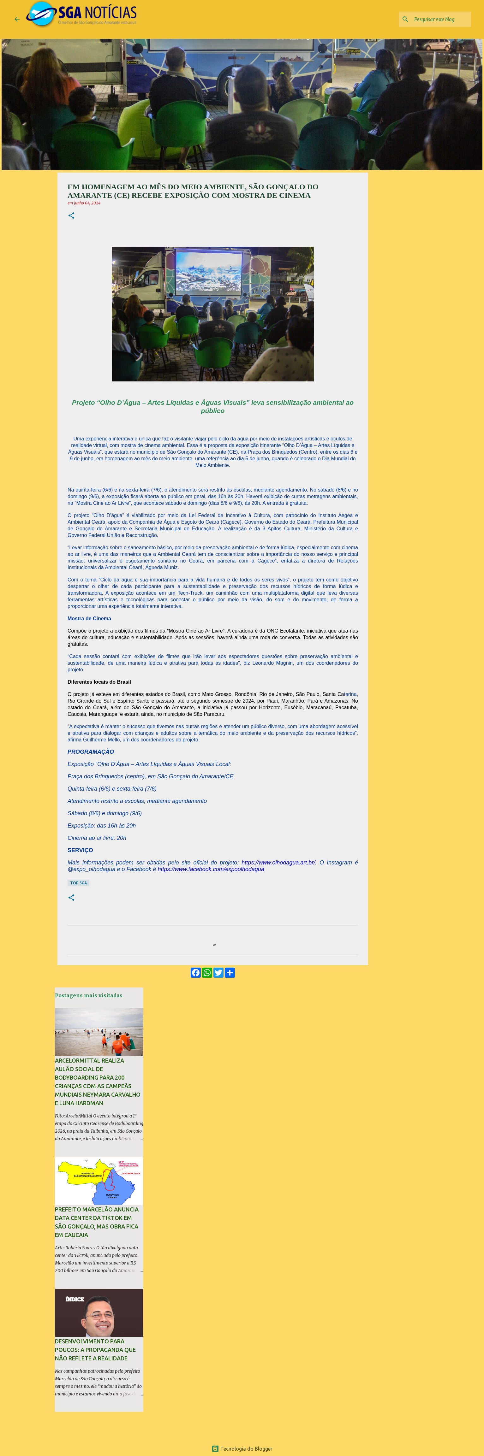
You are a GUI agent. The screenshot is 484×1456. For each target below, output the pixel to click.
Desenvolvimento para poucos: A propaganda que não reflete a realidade (95, 1349)
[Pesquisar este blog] (438, 19)
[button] (71, 216)
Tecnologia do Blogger (242, 1449)
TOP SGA (78, 883)
